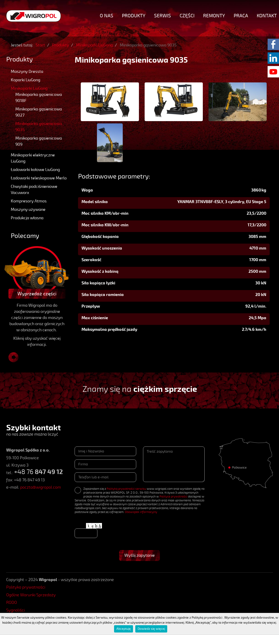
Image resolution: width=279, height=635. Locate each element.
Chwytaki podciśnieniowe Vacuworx (34, 189)
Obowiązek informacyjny (141, 512)
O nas (106, 16)
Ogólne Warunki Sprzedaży (31, 594)
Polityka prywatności (25, 587)
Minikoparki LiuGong (29, 88)
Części (187, 16)
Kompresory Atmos (29, 201)
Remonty (214, 16)
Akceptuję (123, 629)
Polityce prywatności (173, 496)
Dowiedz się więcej (151, 629)
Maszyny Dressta (27, 71)
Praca (241, 16)
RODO (11, 602)
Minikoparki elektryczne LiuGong (33, 158)
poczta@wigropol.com (40, 487)
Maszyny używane (28, 209)
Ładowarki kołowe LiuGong (35, 169)
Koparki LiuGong (25, 79)
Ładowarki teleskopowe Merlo (39, 178)
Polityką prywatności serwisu (126, 489)
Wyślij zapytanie (139, 555)
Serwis (162, 16)
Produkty (133, 16)
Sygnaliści (15, 610)
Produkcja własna (27, 217)
